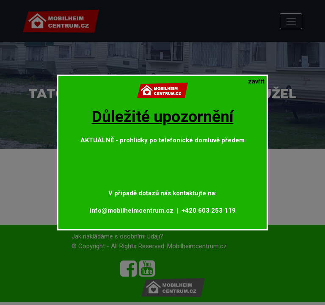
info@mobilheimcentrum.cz (132, 210)
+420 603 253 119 (209, 210)
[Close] (256, 81)
